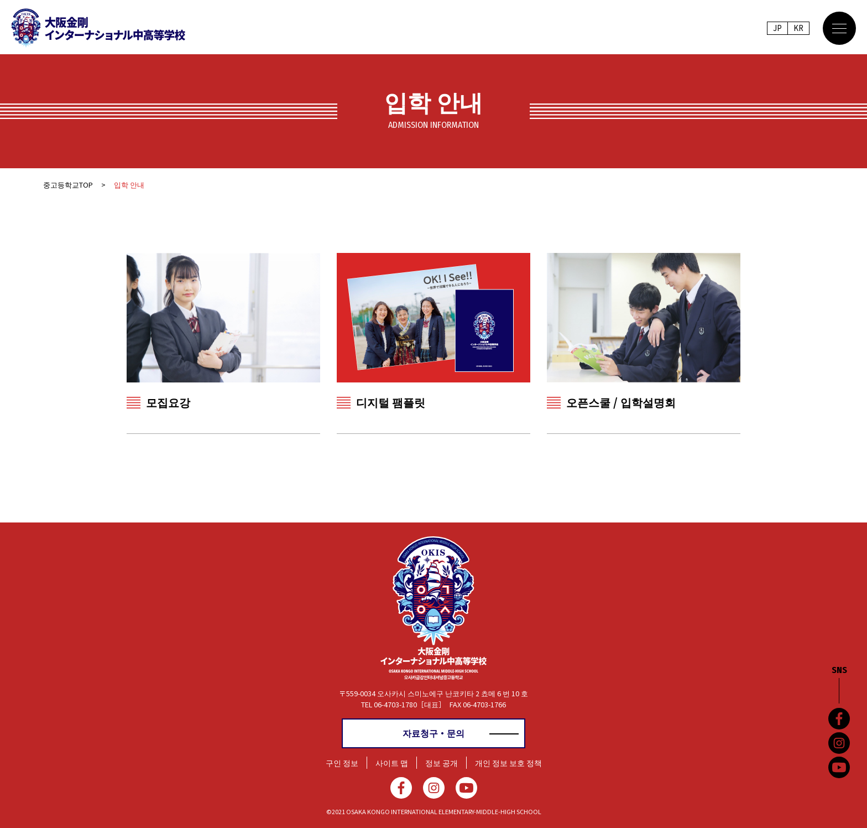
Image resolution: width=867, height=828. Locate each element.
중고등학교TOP (68, 184)
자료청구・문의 (433, 732)
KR (798, 28)
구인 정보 (342, 762)
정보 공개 (441, 762)
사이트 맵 (391, 762)
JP (776, 28)
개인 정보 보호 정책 (508, 762)
